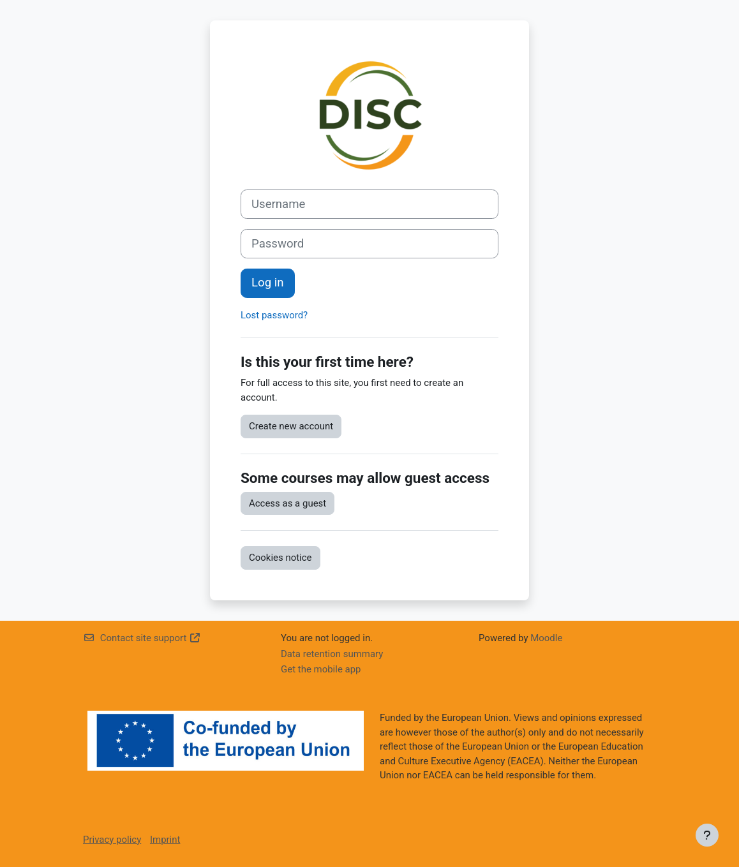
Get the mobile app (321, 669)
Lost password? (274, 315)
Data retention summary (332, 654)
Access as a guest (287, 503)
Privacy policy (112, 839)
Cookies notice (280, 557)
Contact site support (142, 638)
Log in (267, 283)
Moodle (546, 638)
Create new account (291, 426)
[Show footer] (707, 835)
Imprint (165, 839)
